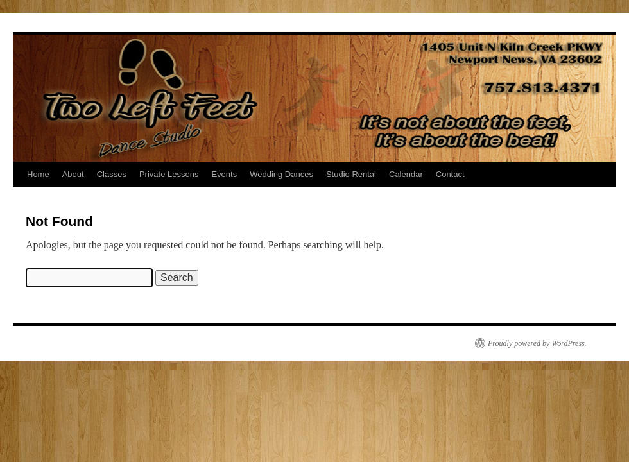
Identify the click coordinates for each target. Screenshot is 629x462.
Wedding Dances (281, 174)
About (73, 174)
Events (224, 174)
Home (38, 174)
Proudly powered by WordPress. (537, 343)
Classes (111, 174)
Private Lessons (169, 174)
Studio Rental (351, 174)
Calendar (406, 174)
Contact (450, 174)
